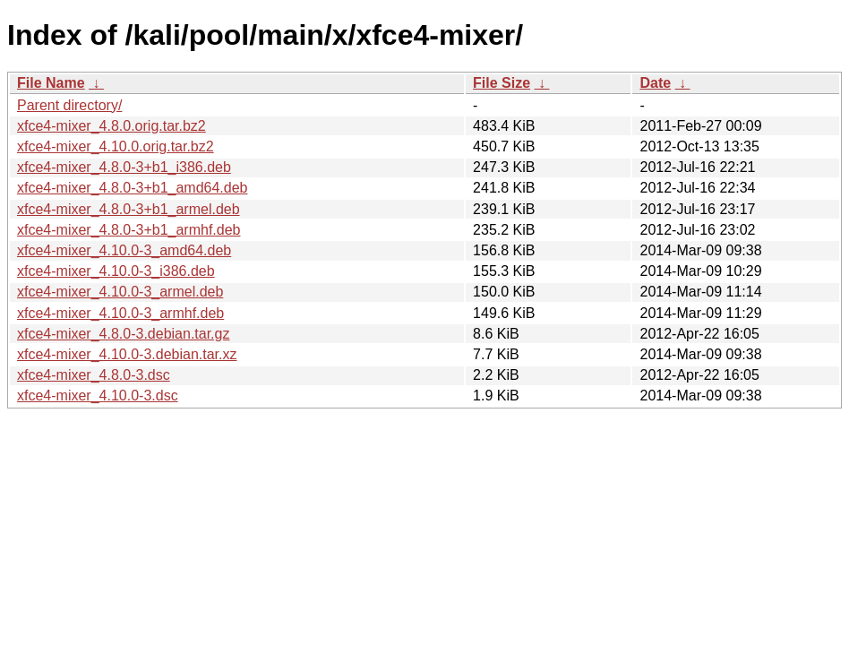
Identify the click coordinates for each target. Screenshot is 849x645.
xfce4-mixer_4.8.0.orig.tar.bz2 (111, 125)
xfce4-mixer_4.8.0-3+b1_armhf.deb (128, 229)
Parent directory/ (69, 105)
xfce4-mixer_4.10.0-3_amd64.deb (124, 250)
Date (655, 82)
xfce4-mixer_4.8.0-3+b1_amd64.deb (132, 187)
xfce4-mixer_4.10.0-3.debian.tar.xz (126, 354)
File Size (501, 82)
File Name (51, 82)
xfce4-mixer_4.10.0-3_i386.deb (116, 271)
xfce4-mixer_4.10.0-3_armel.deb (120, 291)
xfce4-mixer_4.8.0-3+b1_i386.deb (124, 167)
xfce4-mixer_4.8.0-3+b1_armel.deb (128, 209)
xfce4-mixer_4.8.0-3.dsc (93, 375)
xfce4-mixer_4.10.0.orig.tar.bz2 (115, 146)
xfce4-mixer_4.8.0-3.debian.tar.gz (123, 333)
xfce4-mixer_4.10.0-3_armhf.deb (120, 313)
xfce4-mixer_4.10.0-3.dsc (97, 395)
